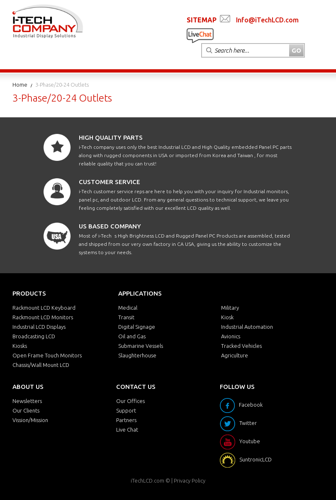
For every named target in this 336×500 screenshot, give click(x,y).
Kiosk (227, 317)
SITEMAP (202, 20)
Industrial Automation (247, 327)
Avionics (230, 336)
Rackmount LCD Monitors (42, 317)
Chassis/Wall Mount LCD (40, 365)
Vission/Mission (30, 420)
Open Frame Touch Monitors (47, 355)
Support (126, 410)
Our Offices (130, 401)
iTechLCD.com (147, 480)
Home (19, 84)
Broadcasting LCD (33, 336)
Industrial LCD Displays (39, 327)
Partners (126, 420)
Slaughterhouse (137, 355)
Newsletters (27, 401)
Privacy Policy (189, 480)
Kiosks (19, 346)
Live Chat (127, 429)
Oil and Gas (132, 336)
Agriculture (234, 355)
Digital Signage (136, 327)
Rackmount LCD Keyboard (43, 308)
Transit (126, 317)
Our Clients (25, 410)
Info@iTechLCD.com (267, 20)
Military (230, 308)
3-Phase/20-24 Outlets (62, 84)
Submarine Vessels (140, 346)
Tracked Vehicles (241, 346)
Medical (127, 308)
